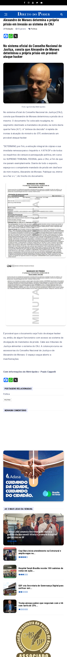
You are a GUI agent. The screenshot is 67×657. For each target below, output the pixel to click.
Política (34, 29)
